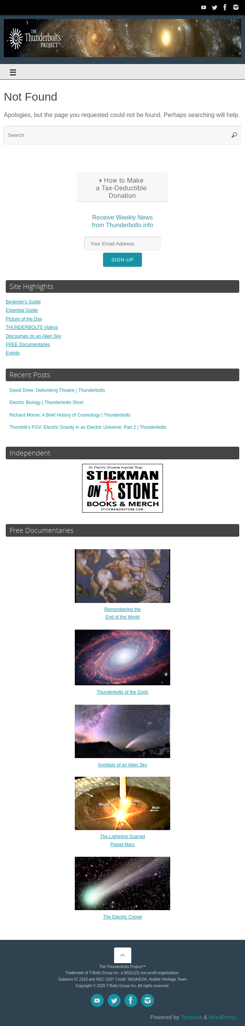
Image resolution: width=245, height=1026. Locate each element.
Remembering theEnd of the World (122, 609)
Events (13, 353)
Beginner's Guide (23, 302)
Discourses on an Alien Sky (33, 336)
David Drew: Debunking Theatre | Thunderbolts (57, 390)
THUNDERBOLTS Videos (32, 327)
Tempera (191, 1017)
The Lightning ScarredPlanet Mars (122, 836)
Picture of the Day (24, 319)
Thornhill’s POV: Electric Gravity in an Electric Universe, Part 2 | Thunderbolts (88, 427)
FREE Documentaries (28, 344)
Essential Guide (22, 310)
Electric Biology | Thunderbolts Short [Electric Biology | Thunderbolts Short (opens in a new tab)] (47, 402)
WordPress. (223, 1017)
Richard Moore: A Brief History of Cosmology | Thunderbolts (70, 415)
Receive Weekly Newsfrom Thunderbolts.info (122, 225)
